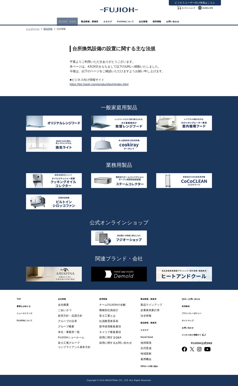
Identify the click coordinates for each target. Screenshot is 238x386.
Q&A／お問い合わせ (196, 298)
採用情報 (175, 21)
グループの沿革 (67, 321)
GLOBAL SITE (209, 11)
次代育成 (146, 348)
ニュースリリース (29, 313)
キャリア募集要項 (110, 332)
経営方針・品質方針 (70, 315)
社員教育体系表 (108, 321)
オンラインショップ (184, 11)
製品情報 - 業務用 (76, 21)
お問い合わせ (198, 21)
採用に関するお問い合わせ (115, 342)
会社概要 (63, 304)
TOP (20, 298)
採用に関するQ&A (110, 337)
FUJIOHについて (128, 21)
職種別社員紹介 (108, 310)
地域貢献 (146, 353)
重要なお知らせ (27, 306)
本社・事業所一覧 (69, 332)
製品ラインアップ (151, 304)
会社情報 (154, 21)
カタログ (102, 21)
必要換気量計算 (150, 310)
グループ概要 (66, 326)
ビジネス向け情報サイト (199, 334)
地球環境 (146, 342)
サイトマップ (191, 320)
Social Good (150, 336)
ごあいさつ (65, 310)
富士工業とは (107, 315)
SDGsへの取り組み (154, 365)
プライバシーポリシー (197, 313)
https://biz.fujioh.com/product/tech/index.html (99, 84)
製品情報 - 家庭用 (43, 21)
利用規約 (188, 306)
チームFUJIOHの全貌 (112, 304)
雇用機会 (146, 359)
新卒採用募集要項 (110, 326)
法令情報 (146, 315)
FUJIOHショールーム (71, 337)
